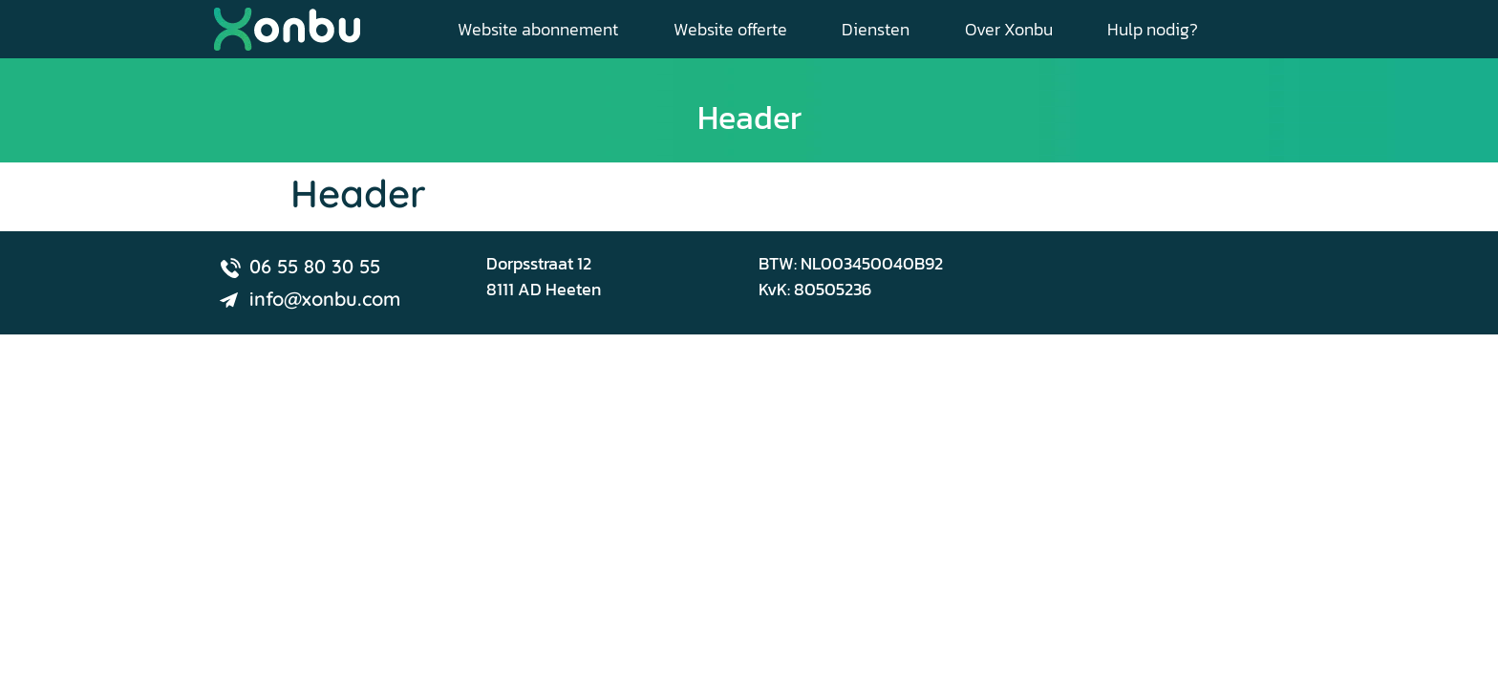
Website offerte (730, 29)
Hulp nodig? (1152, 29)
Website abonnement (538, 29)
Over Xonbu (1009, 29)
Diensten (876, 29)
